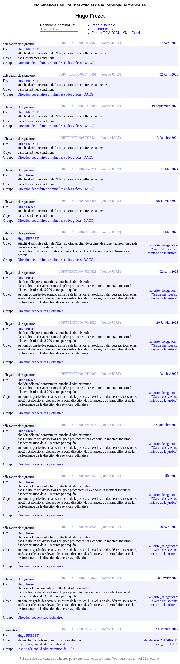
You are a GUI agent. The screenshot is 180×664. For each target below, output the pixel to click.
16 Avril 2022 (168, 527)
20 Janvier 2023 (167, 322)
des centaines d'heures (53, 658)
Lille (173, 644)
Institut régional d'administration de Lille (46, 649)
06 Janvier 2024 (167, 201)
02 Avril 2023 (168, 271)
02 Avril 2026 (168, 74)
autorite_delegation (162, 245)
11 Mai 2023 (169, 232)
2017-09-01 (168, 640)
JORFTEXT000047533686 (78, 232)
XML (126, 33)
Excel (136, 33)
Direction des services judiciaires (40, 311)
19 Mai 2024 (169, 169)
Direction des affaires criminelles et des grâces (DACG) (56, 63)
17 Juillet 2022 (168, 476)
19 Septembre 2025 (165, 106)
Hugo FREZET (30, 49)
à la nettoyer (151, 658)
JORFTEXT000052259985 (78, 106)
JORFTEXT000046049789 (78, 476)
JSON (116, 33)
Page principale (103, 25)
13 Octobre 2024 (166, 137)
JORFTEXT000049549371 (78, 169)
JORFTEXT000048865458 (78, 201)
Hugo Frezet (28, 175)
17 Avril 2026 (168, 43)
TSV (106, 33)
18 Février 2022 (167, 578)
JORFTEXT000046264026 (78, 425)
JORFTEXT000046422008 (78, 373)
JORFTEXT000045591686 (78, 527)
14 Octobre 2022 (166, 373)
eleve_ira (160, 644)
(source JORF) (111, 43)
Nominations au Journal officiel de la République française (90, 5)
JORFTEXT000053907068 (78, 43)
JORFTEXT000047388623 (78, 271)
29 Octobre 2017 (166, 629)
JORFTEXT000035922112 (78, 629)
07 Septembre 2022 (165, 425)
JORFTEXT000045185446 (78, 578)
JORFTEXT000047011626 (78, 322)
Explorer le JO (102, 29)
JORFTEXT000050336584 (78, 137)
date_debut (149, 640)
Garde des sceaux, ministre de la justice (163, 251)
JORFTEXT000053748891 (78, 74)
